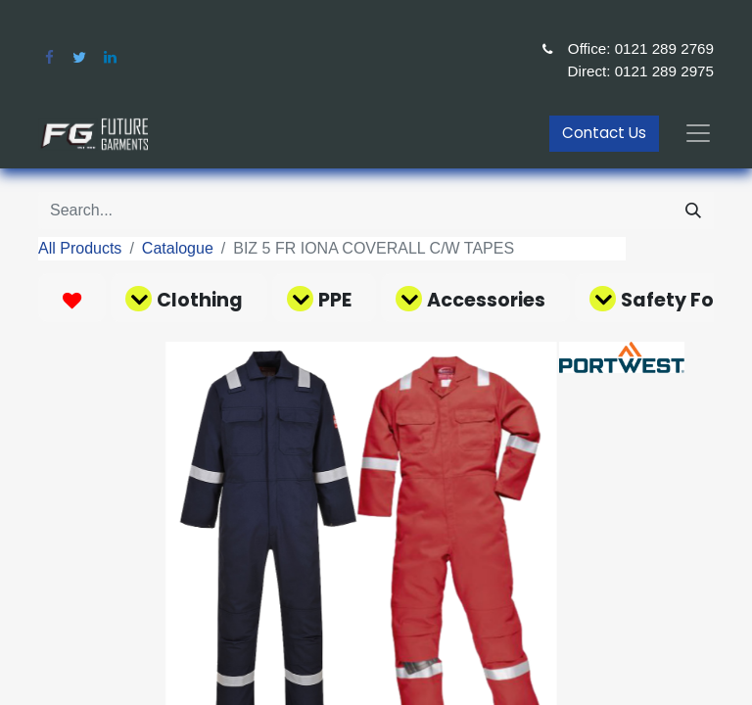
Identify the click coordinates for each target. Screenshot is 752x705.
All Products (79, 248)
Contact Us (604, 132)
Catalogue (177, 248)
